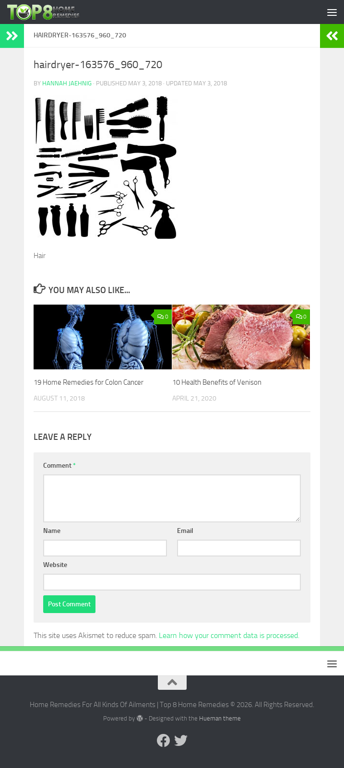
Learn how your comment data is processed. (229, 635)
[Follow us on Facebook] (163, 740)
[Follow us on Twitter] (181, 740)
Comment (59, 465)
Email (185, 531)
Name (51, 531)
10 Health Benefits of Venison (216, 382)
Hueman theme (220, 718)
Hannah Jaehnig (67, 83)
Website (55, 565)
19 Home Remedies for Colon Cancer (88, 382)
